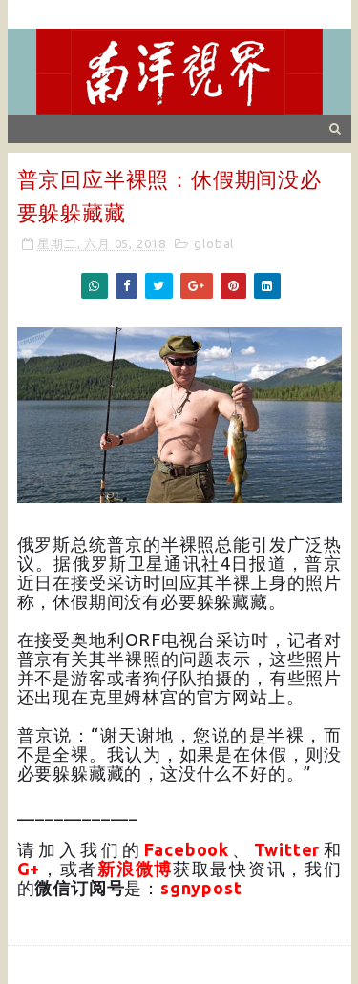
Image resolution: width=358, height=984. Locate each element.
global (214, 243)
